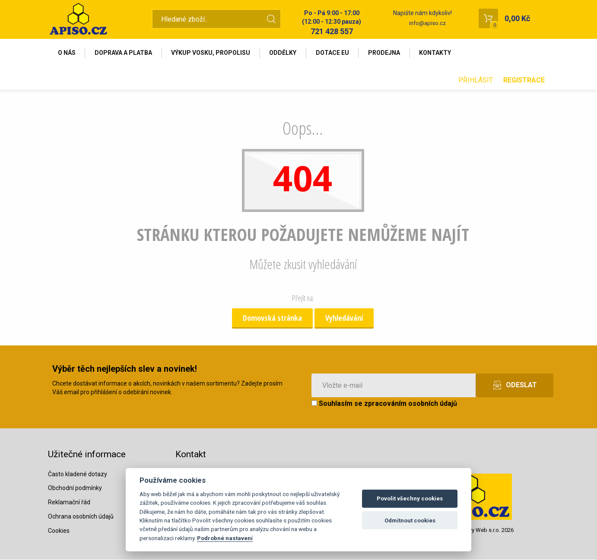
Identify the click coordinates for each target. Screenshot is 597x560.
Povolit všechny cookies (410, 498)
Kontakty (437, 52)
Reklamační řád (69, 502)
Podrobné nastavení (225, 538)
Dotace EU (333, 52)
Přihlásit (475, 80)
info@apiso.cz (427, 23)
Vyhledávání (344, 318)
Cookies (59, 531)
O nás (67, 52)
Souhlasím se (384, 404)
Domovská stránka (272, 318)
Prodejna (386, 52)
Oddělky (284, 52)
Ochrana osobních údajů (81, 516)
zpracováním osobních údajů (410, 404)
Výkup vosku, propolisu (211, 52)
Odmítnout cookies (409, 520)
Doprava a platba (123, 52)
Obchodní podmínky (75, 488)
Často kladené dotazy (77, 474)
